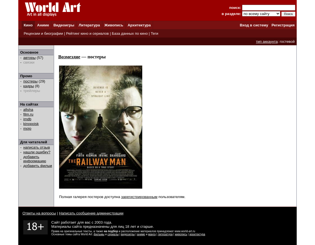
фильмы (99, 234)
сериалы (113, 234)
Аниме (43, 25)
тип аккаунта (267, 41)
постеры (30, 81)
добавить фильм (37, 166)
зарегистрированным (139, 197)
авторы (29, 58)
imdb (27, 119)
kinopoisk (31, 124)
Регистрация (282, 25)
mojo (27, 128)
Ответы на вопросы (39, 213)
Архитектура (139, 25)
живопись (181, 234)
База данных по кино (130, 33)
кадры (28, 86)
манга (152, 234)
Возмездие (69, 56)
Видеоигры (64, 25)
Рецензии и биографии (43, 33)
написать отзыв (36, 147)
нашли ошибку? (36, 152)
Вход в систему (254, 25)
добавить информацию (34, 159)
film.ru (28, 114)
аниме (141, 234)
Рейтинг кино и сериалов (87, 33)
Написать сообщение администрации (91, 213)
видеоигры (128, 234)
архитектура (197, 234)
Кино (28, 25)
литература (165, 234)
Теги (154, 33)
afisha (28, 110)
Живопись (113, 25)
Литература (89, 25)
